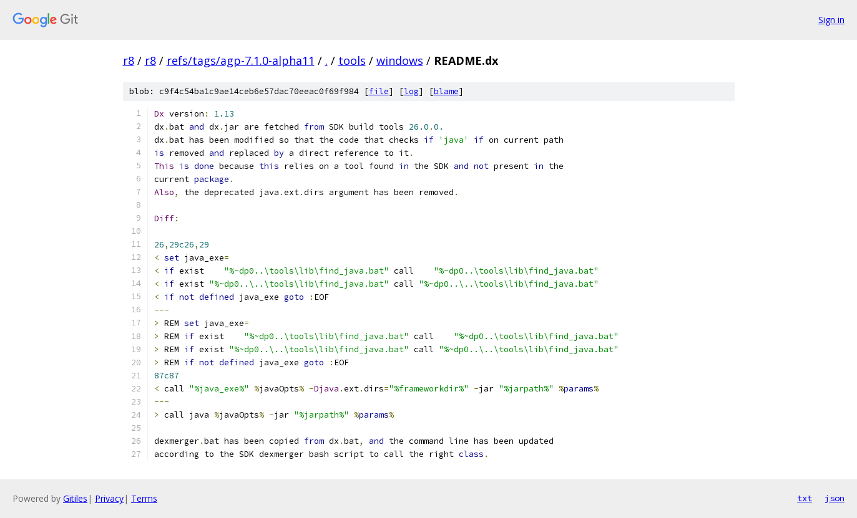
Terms (144, 498)
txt (804, 498)
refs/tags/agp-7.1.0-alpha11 (241, 60)
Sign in (831, 20)
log (411, 91)
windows (399, 60)
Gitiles (75, 498)
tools (352, 60)
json (835, 498)
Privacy (109, 498)
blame (446, 91)
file (379, 91)
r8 (128, 60)
